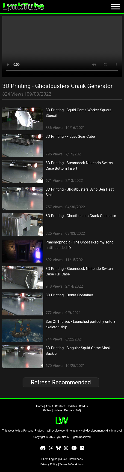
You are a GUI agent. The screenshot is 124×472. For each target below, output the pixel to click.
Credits (83, 406)
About (49, 406)
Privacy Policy (48, 464)
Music (63, 459)
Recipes (69, 410)
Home (40, 406)
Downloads (76, 459)
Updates (72, 406)
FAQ (78, 410)
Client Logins (49, 459)
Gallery (47, 410)
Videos (58, 410)
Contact (60, 406)
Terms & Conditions (71, 464)
